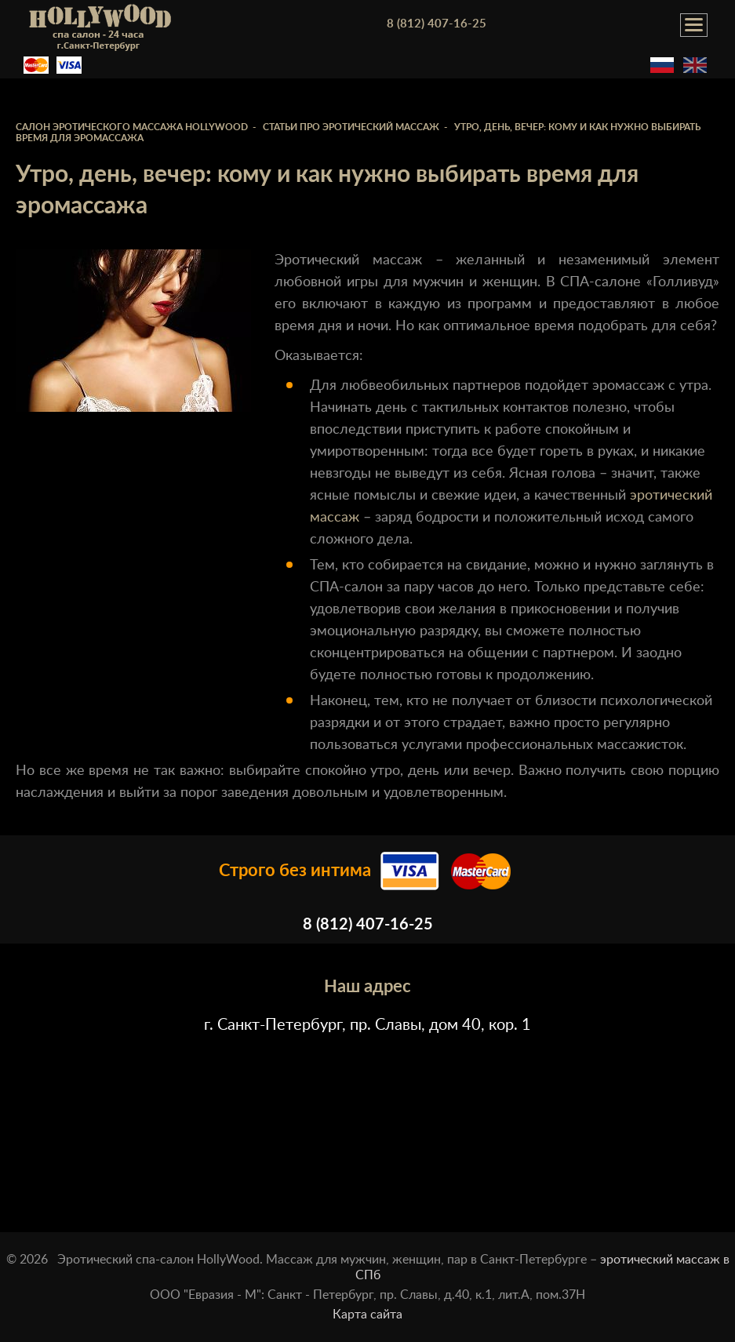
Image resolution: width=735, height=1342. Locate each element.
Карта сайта (367, 1314)
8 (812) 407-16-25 (436, 24)
